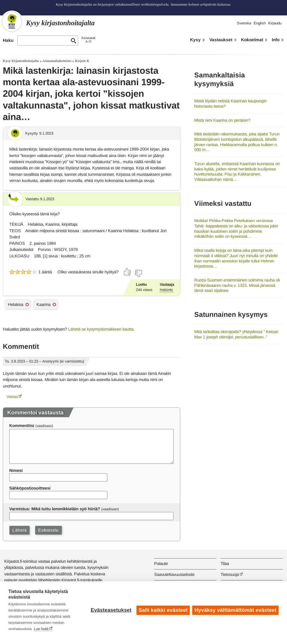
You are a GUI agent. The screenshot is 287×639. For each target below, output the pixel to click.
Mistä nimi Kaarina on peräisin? (222, 120)
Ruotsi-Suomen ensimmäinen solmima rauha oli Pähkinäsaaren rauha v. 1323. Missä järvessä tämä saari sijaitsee (237, 285)
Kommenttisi (21, 425)
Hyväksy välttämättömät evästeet (235, 610)
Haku (8, 40)
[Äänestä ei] (138, 273)
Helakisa (15, 304)
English (260, 23)
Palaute (161, 563)
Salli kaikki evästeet (163, 610)
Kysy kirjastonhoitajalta (21, 61)
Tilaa (225, 563)
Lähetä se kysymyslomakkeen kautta (100, 329)
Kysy (195, 39)
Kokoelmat (252, 39)
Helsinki (166, 290)
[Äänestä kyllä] (127, 272)
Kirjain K (82, 61)
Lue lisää (41, 629)
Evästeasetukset (111, 610)
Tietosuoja (230, 574)
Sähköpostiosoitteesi (29, 488)
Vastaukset (220, 39)
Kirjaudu (274, 23)
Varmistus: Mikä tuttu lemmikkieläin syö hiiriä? (54, 508)
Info (275, 39)
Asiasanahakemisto (56, 61)
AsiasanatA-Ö (88, 39)
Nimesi (16, 470)
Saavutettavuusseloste (174, 574)
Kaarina (43, 304)
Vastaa (12, 397)
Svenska (244, 23)
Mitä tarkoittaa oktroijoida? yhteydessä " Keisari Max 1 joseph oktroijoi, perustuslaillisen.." (236, 334)
